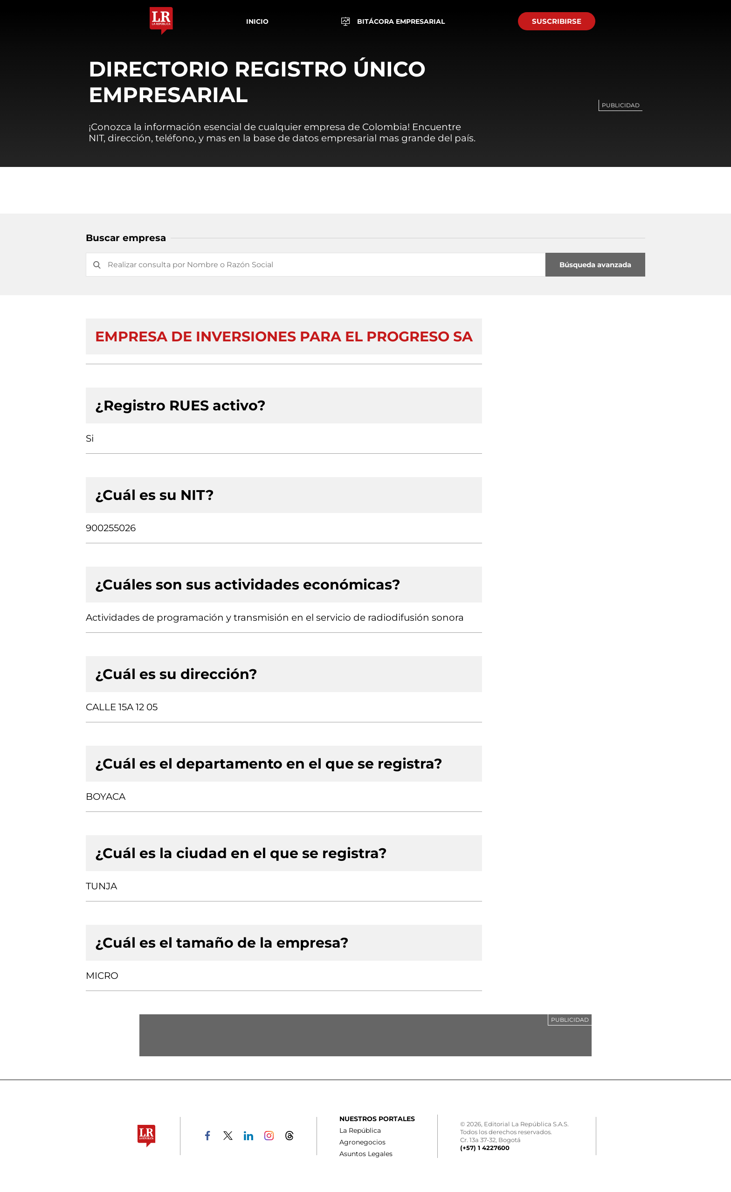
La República (360, 1130)
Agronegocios (362, 1142)
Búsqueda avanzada (595, 264)
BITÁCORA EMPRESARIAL (393, 21)
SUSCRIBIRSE (556, 21)
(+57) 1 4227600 (485, 1147)
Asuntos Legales (366, 1154)
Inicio (257, 21)
